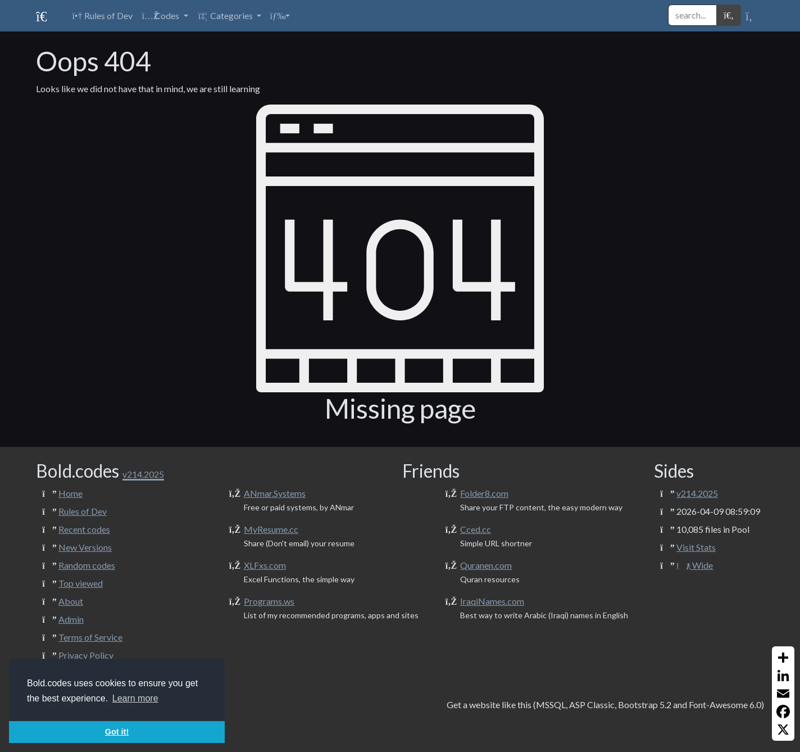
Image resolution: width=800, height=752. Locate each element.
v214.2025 (697, 493)
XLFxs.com (265, 565)
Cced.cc (475, 529)
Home (70, 493)
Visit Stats (696, 547)
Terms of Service (90, 637)
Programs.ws (269, 601)
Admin (71, 619)
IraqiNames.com (492, 601)
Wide (694, 565)
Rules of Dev (82, 511)
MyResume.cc (271, 529)
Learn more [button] (135, 698)
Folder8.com (484, 493)
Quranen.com (486, 565)
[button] (164, 15)
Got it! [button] (117, 731)
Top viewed (80, 583)
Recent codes (84, 529)
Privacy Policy (85, 655)
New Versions (85, 547)
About (70, 601)
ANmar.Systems (275, 493)
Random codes (86, 565)
